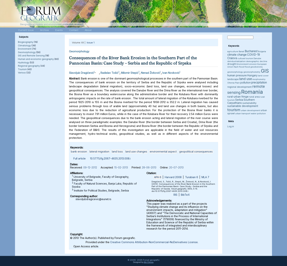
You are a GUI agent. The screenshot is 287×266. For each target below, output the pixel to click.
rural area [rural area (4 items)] (254, 96)
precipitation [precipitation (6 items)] (259, 82)
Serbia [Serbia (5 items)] (239, 99)
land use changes (136, 151)
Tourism (22, 69)
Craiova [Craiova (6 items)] (232, 58)
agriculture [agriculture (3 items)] (232, 51)
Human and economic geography (36, 59)
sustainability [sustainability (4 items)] (249, 103)
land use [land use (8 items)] (245, 79)
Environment (24, 48)
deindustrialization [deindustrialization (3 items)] (236, 61)
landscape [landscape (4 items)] (233, 79)
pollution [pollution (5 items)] (245, 82)
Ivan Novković (171, 72)
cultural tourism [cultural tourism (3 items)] (245, 58)
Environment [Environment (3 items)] (242, 64)
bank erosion (79, 151)
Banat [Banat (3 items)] (241, 51)
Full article (79, 158)
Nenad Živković (150, 72)
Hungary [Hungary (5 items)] (252, 75)
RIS (175, 194)
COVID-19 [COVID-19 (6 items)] (253, 54)
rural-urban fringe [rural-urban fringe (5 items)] (238, 96)
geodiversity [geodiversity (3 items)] (256, 67)
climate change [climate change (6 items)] (237, 54)
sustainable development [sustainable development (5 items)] (242, 105)
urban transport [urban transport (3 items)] (242, 113)
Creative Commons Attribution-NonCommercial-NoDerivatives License (154, 242)
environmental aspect (163, 151)
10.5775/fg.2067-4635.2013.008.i (110, 158)
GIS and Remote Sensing (31, 55)
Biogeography (25, 42)
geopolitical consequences (196, 151)
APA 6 (157, 177)
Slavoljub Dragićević (81, 72)
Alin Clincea (148, 262)
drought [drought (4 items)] (231, 64)
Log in (230, 126)
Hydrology (23, 62)
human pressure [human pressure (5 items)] (237, 75)
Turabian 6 (191, 177)
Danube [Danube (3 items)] (257, 58)
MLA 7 (205, 177)
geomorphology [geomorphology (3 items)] (235, 72)
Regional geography (29, 65)
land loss (117, 151)
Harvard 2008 (173, 177)
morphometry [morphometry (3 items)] (258, 79)
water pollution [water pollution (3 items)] (258, 113)
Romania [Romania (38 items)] (252, 92)
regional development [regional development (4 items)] (239, 86)
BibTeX (185, 194)
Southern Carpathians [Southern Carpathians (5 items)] (241, 101)
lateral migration (99, 151)
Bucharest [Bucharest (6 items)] (251, 51)
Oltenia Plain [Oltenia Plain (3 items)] (233, 83)
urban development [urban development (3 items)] (250, 110)
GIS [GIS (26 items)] (265, 71)
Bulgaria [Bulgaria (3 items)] (262, 51)
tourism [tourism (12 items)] (233, 109)
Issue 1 (90, 42)
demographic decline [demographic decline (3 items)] (256, 61)
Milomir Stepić (129, 72)
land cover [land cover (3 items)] (263, 76)
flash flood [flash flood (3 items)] (239, 67)
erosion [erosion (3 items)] (253, 64)
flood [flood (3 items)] (247, 67)
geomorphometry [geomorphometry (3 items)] (251, 72)
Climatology (24, 45)
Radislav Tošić (109, 72)
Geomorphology (27, 52)
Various (22, 72)
